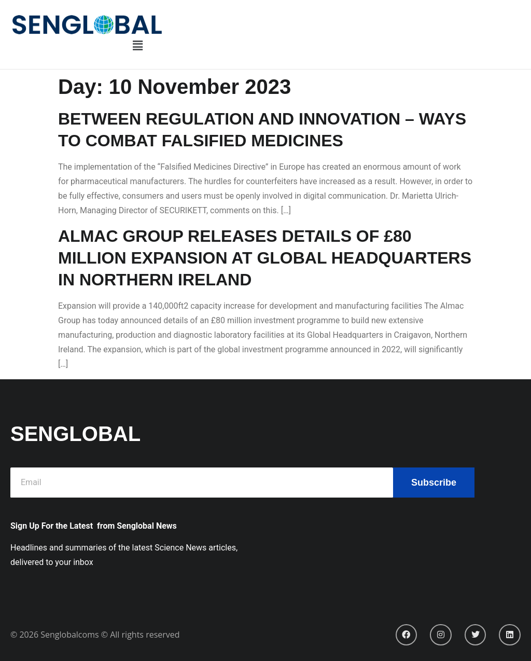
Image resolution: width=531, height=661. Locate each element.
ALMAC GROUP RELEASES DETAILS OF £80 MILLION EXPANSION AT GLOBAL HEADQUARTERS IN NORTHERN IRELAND (264, 258)
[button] (137, 46)
